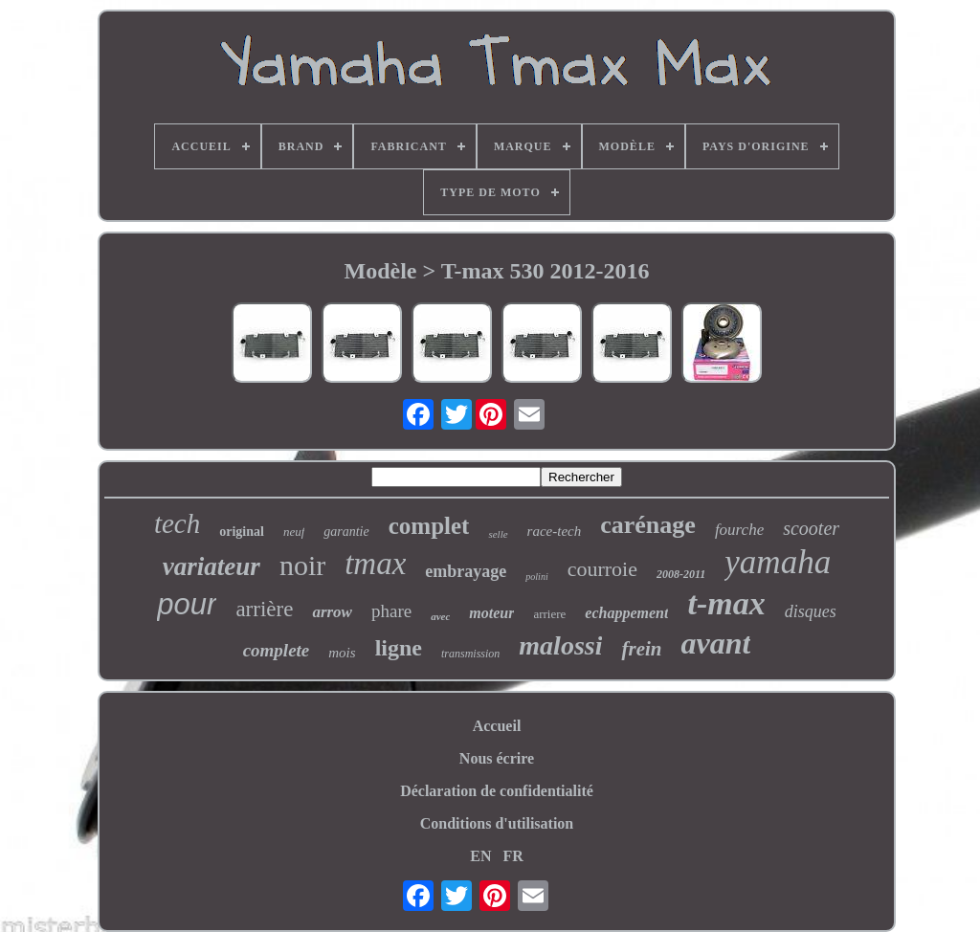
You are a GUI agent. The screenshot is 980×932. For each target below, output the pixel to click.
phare (391, 611)
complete (276, 650)
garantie (345, 531)
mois (341, 652)
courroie (602, 569)
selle (497, 534)
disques (810, 611)
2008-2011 (681, 574)
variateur (211, 566)
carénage (648, 525)
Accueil (497, 726)
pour (186, 604)
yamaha (777, 562)
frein (641, 648)
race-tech (554, 531)
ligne (398, 647)
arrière (264, 609)
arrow (332, 612)
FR (512, 856)
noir (302, 565)
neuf (293, 531)
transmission (470, 653)
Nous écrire (496, 758)
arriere (549, 614)
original (241, 531)
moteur (491, 613)
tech (177, 523)
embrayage (465, 571)
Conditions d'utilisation (497, 823)
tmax (375, 563)
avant (715, 643)
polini (536, 576)
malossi (560, 645)
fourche (739, 530)
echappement (626, 613)
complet (429, 526)
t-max (726, 603)
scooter (811, 528)
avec (440, 616)
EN (480, 856)
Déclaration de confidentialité (496, 791)
